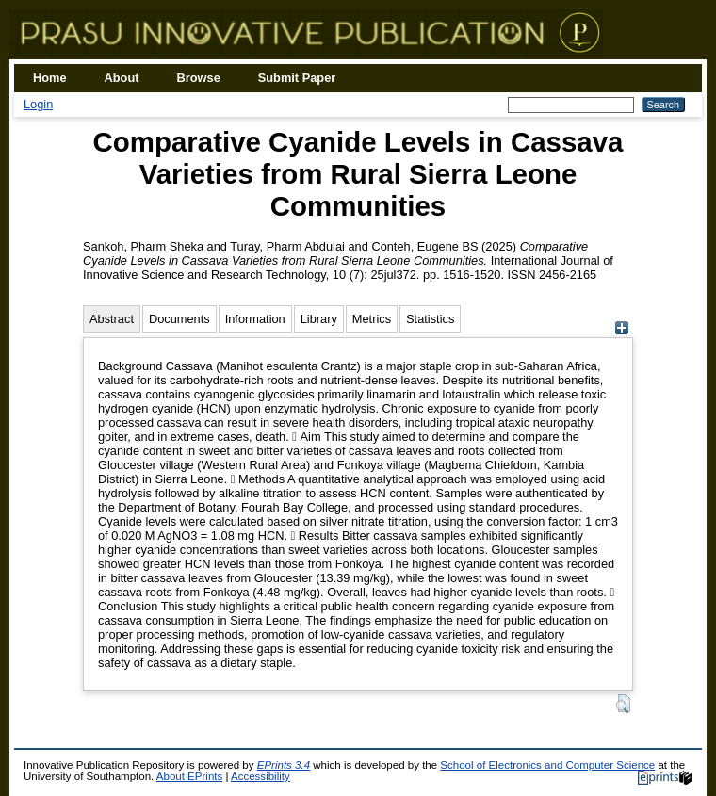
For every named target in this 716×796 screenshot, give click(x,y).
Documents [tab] (179, 319)
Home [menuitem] (50, 78)
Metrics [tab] (371, 319)
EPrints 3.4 (283, 765)
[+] (621, 330)
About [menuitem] (122, 78)
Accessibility (260, 776)
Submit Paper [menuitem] (297, 78)
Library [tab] (319, 319)
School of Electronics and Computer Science (547, 765)
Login (38, 104)
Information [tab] (255, 319)
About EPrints (189, 776)
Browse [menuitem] (198, 78)
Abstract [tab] (112, 319)
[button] (623, 703)
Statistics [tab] (430, 319)
